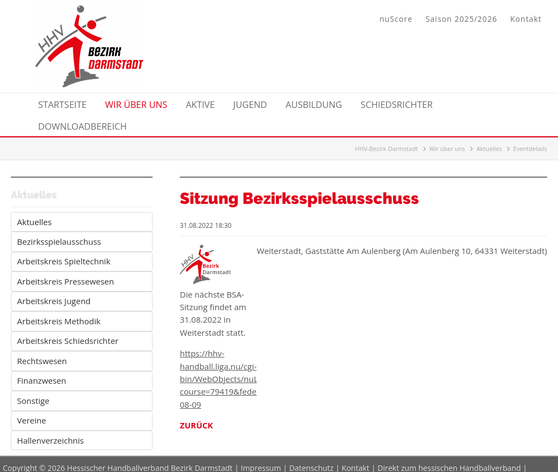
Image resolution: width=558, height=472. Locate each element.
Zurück (196, 425)
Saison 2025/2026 (461, 19)
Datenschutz (311, 461)
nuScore (396, 19)
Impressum (261, 461)
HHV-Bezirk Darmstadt (386, 148)
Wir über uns (447, 148)
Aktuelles (489, 148)
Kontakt (526, 19)
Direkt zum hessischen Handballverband (449, 461)
